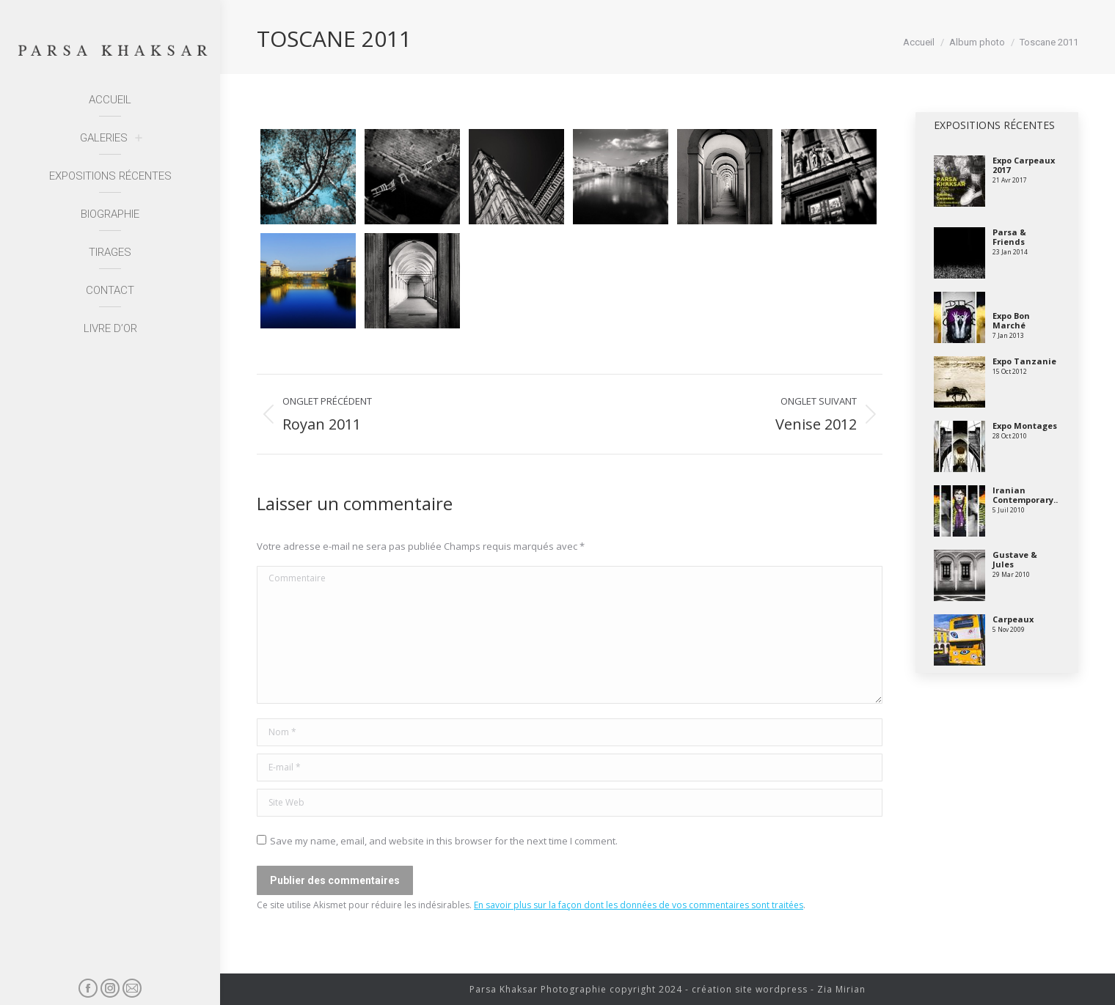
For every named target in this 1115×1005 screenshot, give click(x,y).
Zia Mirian (841, 989)
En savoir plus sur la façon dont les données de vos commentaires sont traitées (638, 905)
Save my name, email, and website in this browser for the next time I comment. (444, 840)
